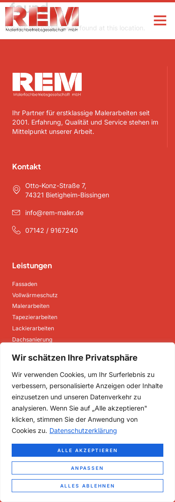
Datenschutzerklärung (83, 430)
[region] (87, 422)
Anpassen (87, 468)
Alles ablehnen (87, 485)
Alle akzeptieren (87, 450)
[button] (159, 19)
